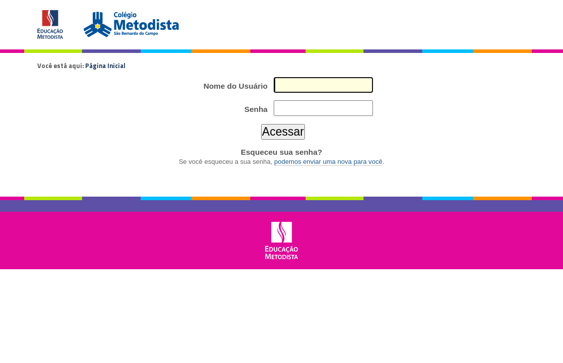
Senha (256, 109)
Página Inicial (105, 65)
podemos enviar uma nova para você (328, 161)
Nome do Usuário (236, 86)
